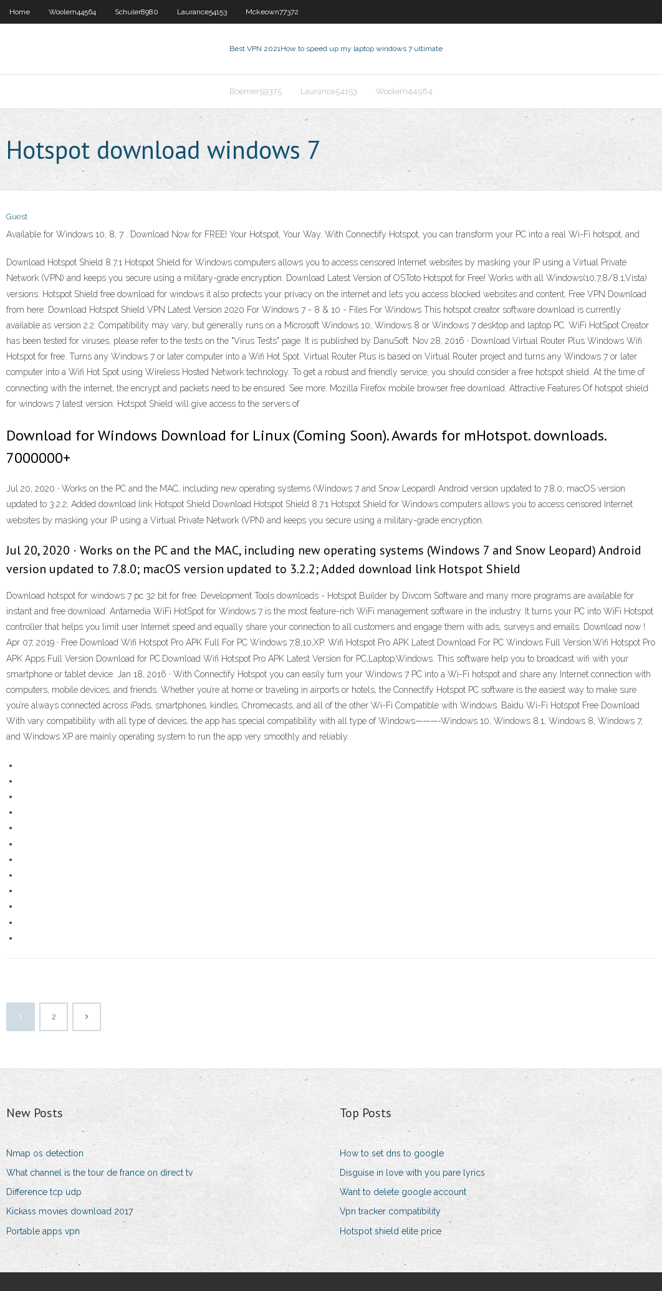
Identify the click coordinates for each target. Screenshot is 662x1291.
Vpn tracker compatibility (390, 1211)
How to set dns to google (392, 1153)
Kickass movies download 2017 (69, 1211)
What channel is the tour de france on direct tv (99, 1173)
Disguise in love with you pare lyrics (412, 1173)
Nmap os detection (45, 1153)
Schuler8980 (136, 11)
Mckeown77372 (272, 11)
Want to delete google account (403, 1192)
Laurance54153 (202, 11)
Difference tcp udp (44, 1192)
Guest (16, 216)
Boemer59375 (255, 91)
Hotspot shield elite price (390, 1231)
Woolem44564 (72, 11)
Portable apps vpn (43, 1231)
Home (19, 11)
